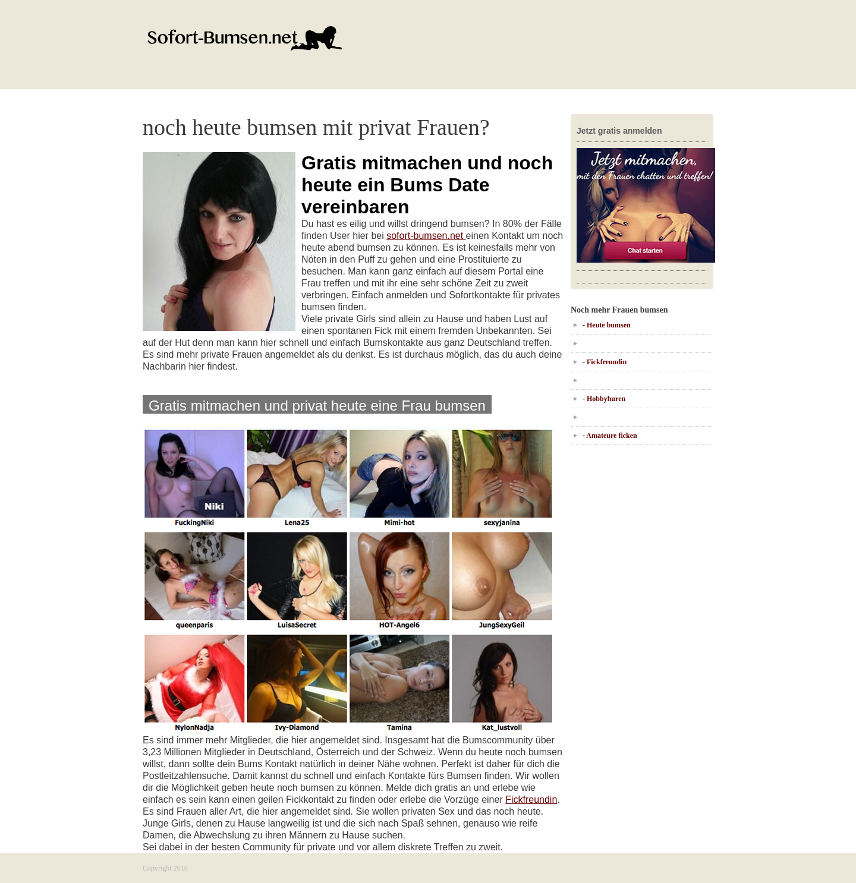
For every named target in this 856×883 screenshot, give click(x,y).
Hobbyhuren (606, 399)
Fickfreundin (531, 799)
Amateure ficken (611, 435)
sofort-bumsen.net (425, 236)
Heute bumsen (609, 325)
